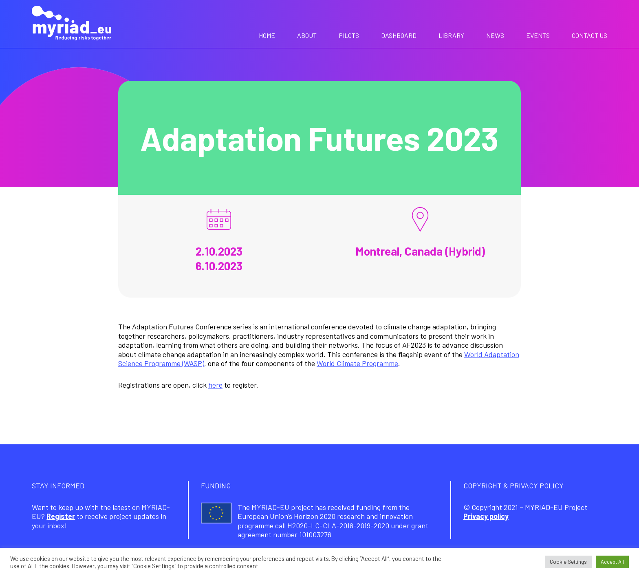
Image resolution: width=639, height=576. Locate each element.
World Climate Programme (357, 363)
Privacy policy (486, 516)
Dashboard (398, 35)
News (495, 35)
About (307, 35)
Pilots (349, 35)
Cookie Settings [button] (568, 561)
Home (267, 35)
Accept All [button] (612, 561)
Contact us (589, 35)
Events (538, 35)
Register (60, 516)
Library (451, 35)
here (215, 384)
